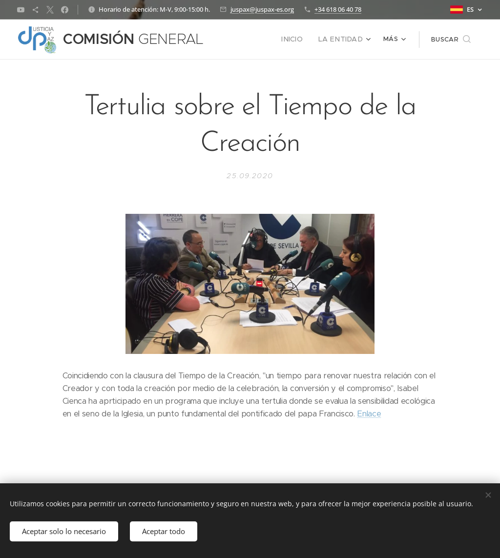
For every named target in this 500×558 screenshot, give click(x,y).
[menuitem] (238, 39)
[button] (451, 39)
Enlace (369, 414)
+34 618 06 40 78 (337, 9)
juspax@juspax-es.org (262, 9)
